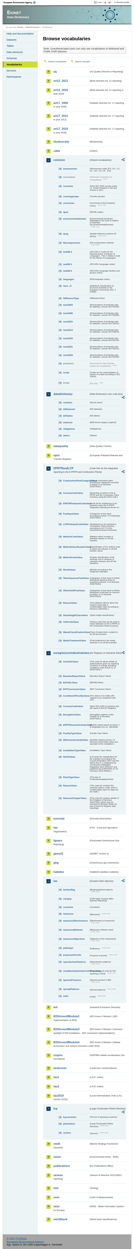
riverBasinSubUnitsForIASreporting (76, 971)
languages (68, 279)
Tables (10, 45)
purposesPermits (72, 955)
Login (99, 2)
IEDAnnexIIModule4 (66, 1042)
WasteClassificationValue (76, 632)
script (66, 372)
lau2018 (58, 1095)
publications (61, 1165)
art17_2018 (60, 128)
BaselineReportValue (74, 676)
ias (55, 881)
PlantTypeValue (71, 777)
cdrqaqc (67, 898)
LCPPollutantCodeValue (75, 524)
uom (56, 1197)
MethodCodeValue (72, 557)
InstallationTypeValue (74, 750)
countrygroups (71, 196)
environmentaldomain (74, 218)
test (55, 1188)
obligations (69, 429)
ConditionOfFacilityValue (76, 696)
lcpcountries (69, 1117)
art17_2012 (60, 115)
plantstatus (69, 1123)
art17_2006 (60, 102)
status (66, 435)
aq (55, 71)
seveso (58, 1175)
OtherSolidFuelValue (74, 590)
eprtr (56, 455)
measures (68, 913)
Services (11, 70)
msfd (56, 1143)
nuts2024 (68, 355)
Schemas (11, 58)
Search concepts (82, 62)
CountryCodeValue (73, 493)
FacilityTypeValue (72, 733)
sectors (67, 1132)
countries (68, 186)
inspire (57, 1055)
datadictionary (62, 394)
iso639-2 (67, 252)
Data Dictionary (32, 27)
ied (55, 1007)
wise (56, 1206)
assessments (70, 168)
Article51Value (70, 661)
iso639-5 (67, 271)
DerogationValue (72, 714)
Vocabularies (14, 64)
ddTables (68, 415)
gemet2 (58, 853)
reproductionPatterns (74, 962)
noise (57, 1156)
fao (55, 827)
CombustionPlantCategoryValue (76, 480)
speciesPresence (72, 980)
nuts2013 (68, 330)
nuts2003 (68, 305)
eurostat (58, 818)
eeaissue (67, 422)
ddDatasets (69, 409)
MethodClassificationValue (76, 547)
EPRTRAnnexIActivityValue (76, 725)
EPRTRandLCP (63, 468)
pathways (68, 948)
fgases (57, 840)
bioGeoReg (69, 889)
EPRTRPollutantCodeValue (76, 503)
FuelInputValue (71, 513)
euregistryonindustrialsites (71, 652)
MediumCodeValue (73, 536)
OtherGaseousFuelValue (76, 578)
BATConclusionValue (74, 689)
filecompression (71, 243)
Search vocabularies (57, 62)
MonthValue (69, 569)
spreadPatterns (71, 989)
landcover (60, 1068)
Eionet (20, 27)
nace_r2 (67, 286)
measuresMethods (73, 930)
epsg (65, 233)
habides (58, 871)
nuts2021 (68, 346)
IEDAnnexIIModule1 (66, 1016)
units (65, 996)
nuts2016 (68, 338)
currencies (68, 203)
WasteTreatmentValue (74, 640)
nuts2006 (68, 313)
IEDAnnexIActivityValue (75, 740)
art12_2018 (60, 90)
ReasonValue (70, 603)
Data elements (14, 52)
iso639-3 (67, 264)
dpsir (65, 212)
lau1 (56, 1077)
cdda (56, 150)
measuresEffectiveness (75, 920)
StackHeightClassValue (75, 615)
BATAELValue (70, 682)
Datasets (11, 39)
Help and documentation (20, 33)
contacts (67, 402)
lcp (55, 1108)
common (59, 160)
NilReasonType (71, 298)
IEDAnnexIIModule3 (66, 1029)
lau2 (56, 1086)
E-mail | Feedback (17, 1238)
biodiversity (61, 141)
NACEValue (69, 757)
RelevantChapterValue (75, 798)
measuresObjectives (74, 939)
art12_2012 (60, 80)
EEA (21, 2)
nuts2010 (68, 321)
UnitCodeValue (71, 622)
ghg (55, 862)
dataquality (60, 446)
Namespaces (13, 76)
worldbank (60, 1219)
